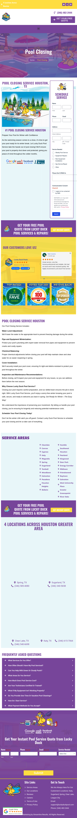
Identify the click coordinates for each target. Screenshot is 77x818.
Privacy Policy (65, 207)
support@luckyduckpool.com (62, 805)
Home (32, 60)
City (53, 141)
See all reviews (15, 268)
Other (57, 167)
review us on (24, 268)
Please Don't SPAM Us (59, 173)
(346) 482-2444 (63, 808)
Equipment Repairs (61, 156)
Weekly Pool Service (61, 152)
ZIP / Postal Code (65, 142)
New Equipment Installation (60, 160)
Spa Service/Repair (61, 164)
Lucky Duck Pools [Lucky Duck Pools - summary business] (21, 260)
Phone (54, 116)
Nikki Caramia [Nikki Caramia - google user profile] (52, 254)
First (53, 110)
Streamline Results (40, 814)
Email (64, 116)
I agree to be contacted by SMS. (62, 192)
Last (63, 110)
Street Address (56, 134)
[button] (38, 28)
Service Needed (64, 749)
